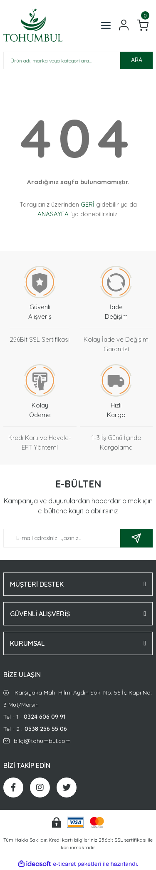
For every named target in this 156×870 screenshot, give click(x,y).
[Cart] (143, 25)
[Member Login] (124, 25)
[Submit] (136, 538)
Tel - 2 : (78, 729)
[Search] (78, 60)
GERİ (87, 204)
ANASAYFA (53, 214)
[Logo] (32, 25)
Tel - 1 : (78, 717)
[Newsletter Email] (78, 538)
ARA (136, 60)
